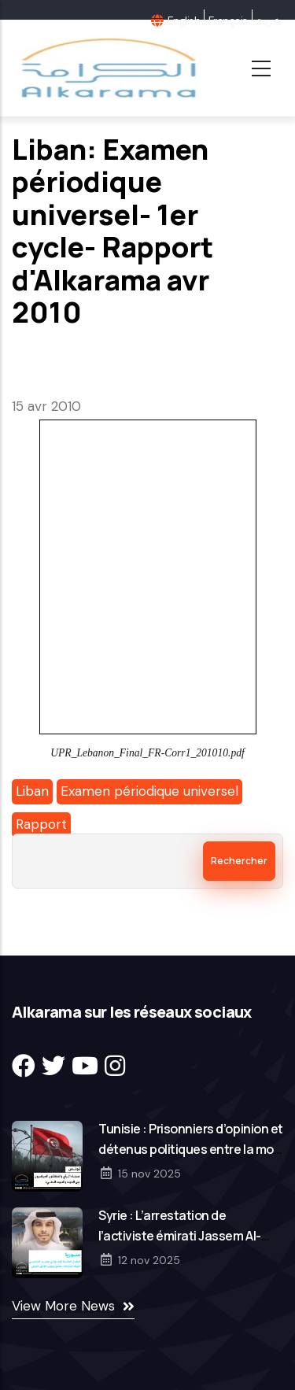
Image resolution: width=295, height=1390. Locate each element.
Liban (32, 791)
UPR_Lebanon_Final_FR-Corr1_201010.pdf (147, 753)
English (184, 20)
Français (228, 20)
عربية (267, 20)
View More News (63, 1305)
